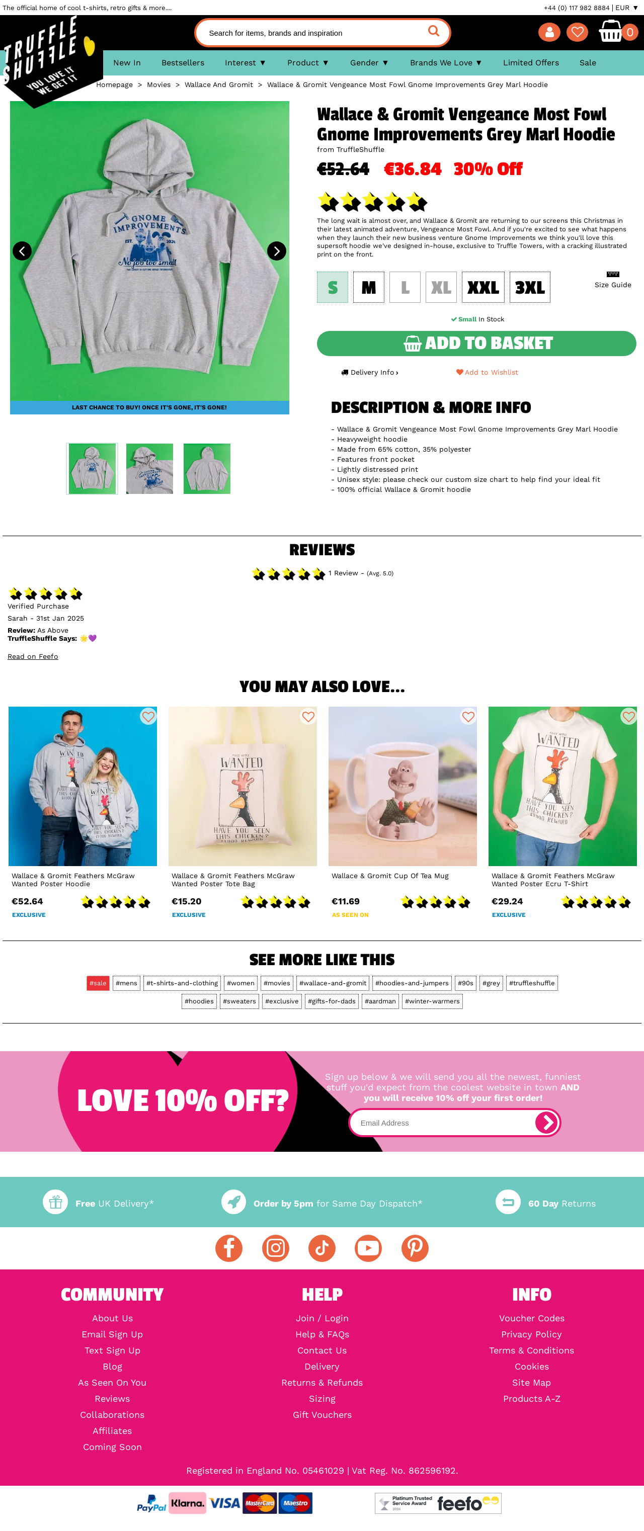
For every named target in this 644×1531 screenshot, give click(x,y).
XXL (483, 288)
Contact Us (322, 1350)
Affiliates (112, 1430)
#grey (491, 983)
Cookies (532, 1366)
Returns (545, 1203)
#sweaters (239, 1001)
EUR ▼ (627, 7)
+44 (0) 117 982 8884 (577, 8)
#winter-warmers (432, 1001)
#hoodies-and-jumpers (412, 983)
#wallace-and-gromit (332, 983)
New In (127, 62)
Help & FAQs (322, 1334)
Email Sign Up (112, 1334)
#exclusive (282, 1001)
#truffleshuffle (532, 983)
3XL (530, 288)
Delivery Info (369, 372)
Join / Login (322, 1318)
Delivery (322, 1366)
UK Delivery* (98, 1203)
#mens (126, 983)
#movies (277, 983)
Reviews (112, 1398)
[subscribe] (546, 1123)
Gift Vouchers (322, 1414)
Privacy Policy (531, 1334)
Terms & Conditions (531, 1350)
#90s (465, 983)
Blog (112, 1366)
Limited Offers (531, 62)
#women (241, 983)
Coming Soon (112, 1447)
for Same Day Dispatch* (322, 1203)
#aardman (380, 1001)
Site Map (531, 1382)
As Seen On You (112, 1382)
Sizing (322, 1398)
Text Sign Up (112, 1350)
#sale (98, 983)
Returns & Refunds (322, 1382)
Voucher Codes (532, 1318)
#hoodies (199, 1001)
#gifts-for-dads (332, 1001)
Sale (588, 62)
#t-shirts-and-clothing (182, 983)
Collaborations (112, 1414)
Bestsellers (183, 62)
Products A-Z (531, 1398)
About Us (112, 1318)
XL (441, 288)
